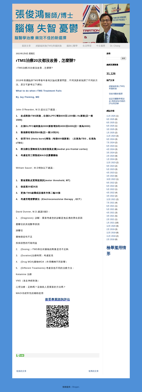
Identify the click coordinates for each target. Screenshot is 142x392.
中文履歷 (100, 46)
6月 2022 (110, 186)
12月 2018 (111, 233)
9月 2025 (110, 119)
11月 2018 (111, 236)
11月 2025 (111, 116)
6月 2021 (110, 206)
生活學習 (87, 46)
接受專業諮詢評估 (57, 299)
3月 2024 (110, 153)
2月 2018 (110, 239)
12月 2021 (111, 199)
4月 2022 (110, 193)
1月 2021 (110, 223)
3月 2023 (110, 176)
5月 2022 (110, 189)
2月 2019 (110, 229)
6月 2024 (110, 146)
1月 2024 (110, 159)
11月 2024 (111, 136)
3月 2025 (110, 129)
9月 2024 (110, 139)
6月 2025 (110, 126)
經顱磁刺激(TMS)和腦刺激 (49, 46)
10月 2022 (111, 179)
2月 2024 (110, 156)
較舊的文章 (94, 371)
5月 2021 (110, 209)
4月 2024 (110, 149)
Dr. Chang (115, 46)
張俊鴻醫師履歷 (116, 94)
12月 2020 (111, 226)
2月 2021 (110, 219)
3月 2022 (110, 196)
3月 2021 (110, 216)
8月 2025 (110, 123)
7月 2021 (110, 203)
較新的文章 (21, 371)
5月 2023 (110, 169)
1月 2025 (110, 133)
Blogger (75, 387)
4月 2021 (110, 213)
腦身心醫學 (72, 46)
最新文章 (26, 46)
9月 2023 (110, 166)
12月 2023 (111, 163)
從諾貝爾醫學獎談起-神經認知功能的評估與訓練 (117, 101)
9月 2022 (110, 183)
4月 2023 (110, 173)
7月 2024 (110, 143)
